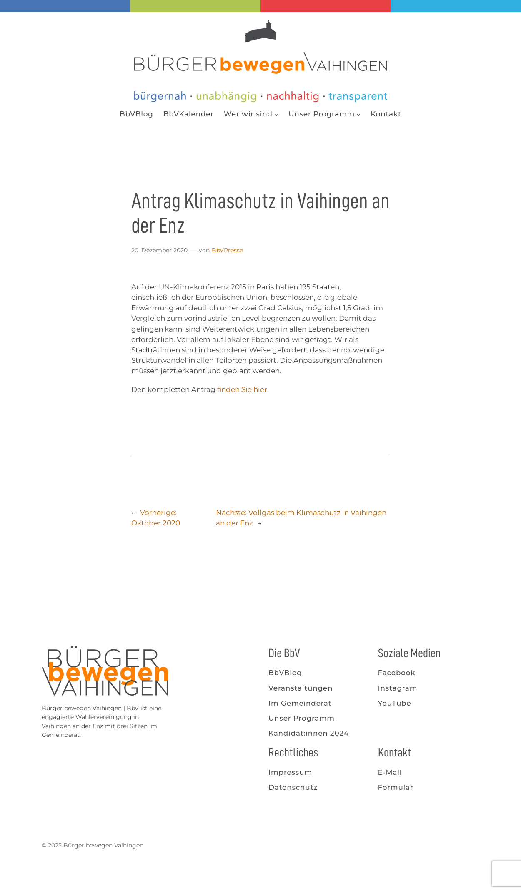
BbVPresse (227, 250)
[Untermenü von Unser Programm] (358, 114)
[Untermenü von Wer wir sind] (276, 114)
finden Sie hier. (243, 389)
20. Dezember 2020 (159, 250)
